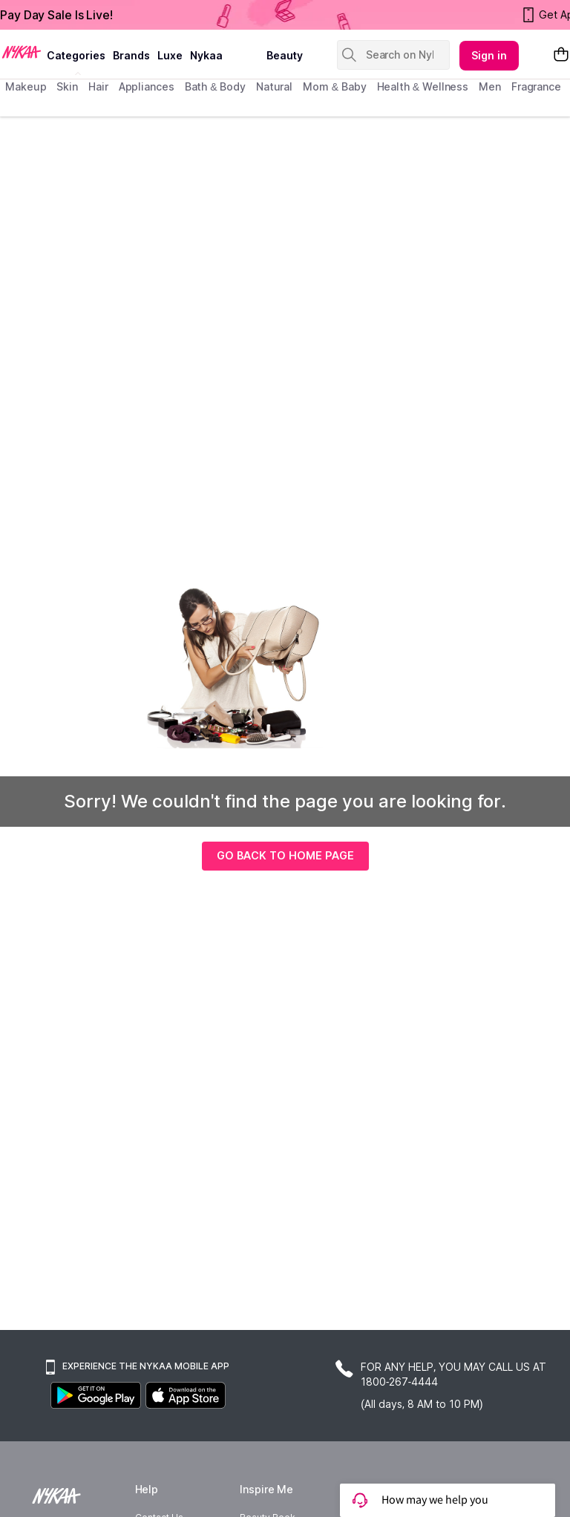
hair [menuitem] (98, 86)
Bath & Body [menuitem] (215, 86)
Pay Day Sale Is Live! (56, 14)
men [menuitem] (490, 86)
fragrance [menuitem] (536, 86)
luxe (170, 55)
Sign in (489, 55)
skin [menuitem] (67, 86)
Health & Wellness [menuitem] (423, 86)
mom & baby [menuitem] (334, 86)
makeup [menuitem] (25, 86)
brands (131, 55)
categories (76, 55)
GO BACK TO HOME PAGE (285, 855)
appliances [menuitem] (146, 86)
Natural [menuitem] (274, 86)
